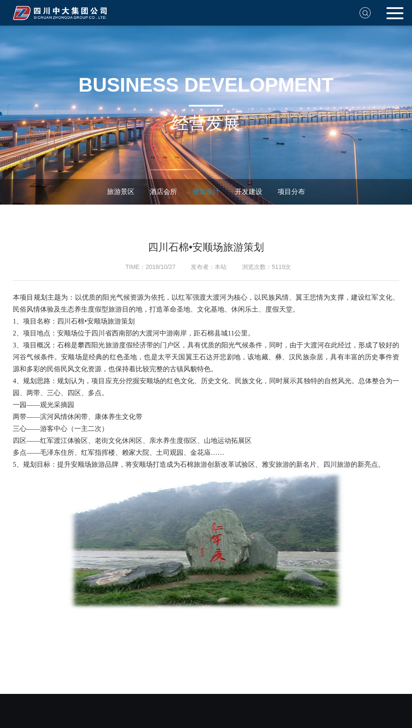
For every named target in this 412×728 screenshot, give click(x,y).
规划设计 (203, 191)
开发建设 (246, 191)
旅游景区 (118, 191)
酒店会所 (160, 191)
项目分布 (288, 191)
